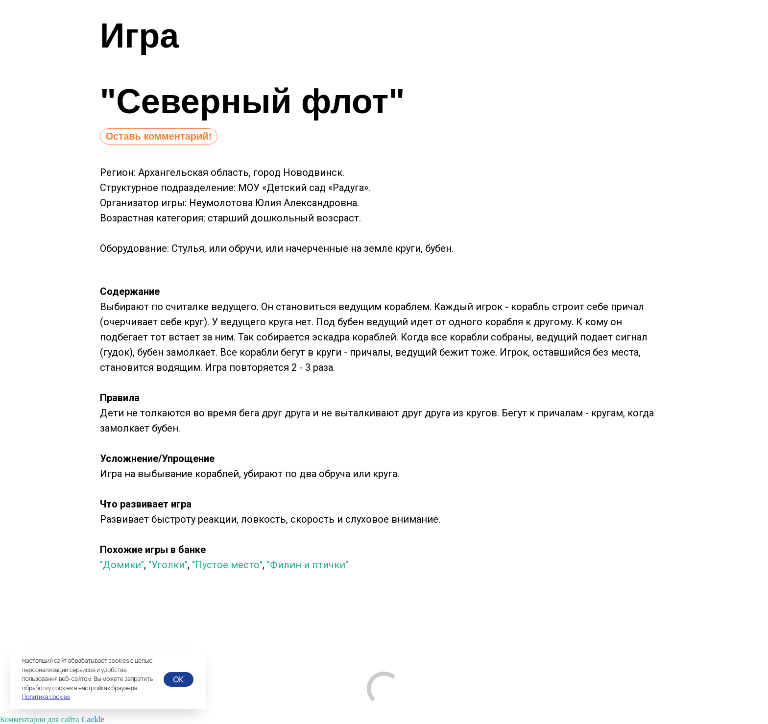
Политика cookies (46, 697)
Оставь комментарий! (159, 136)
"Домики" (122, 565)
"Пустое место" (227, 565)
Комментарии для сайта (52, 719)
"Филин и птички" (307, 565)
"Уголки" (168, 565)
